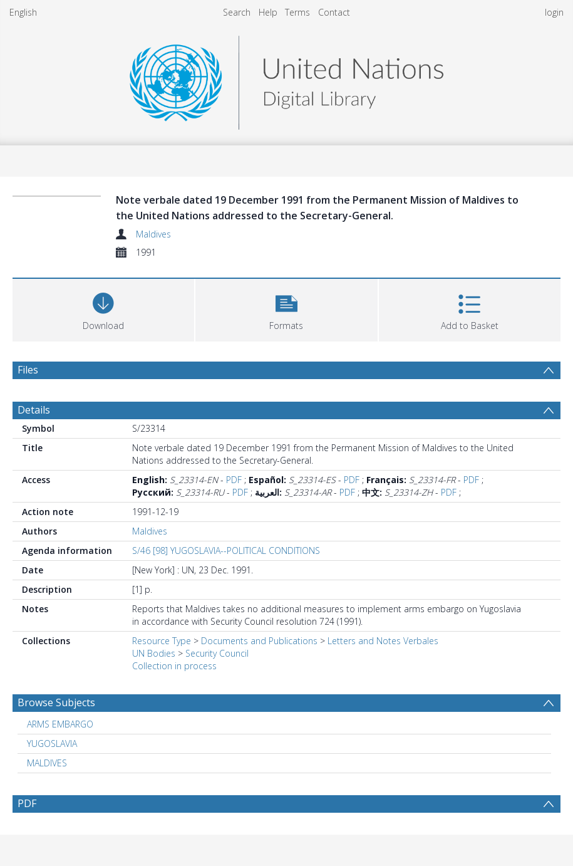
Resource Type (161, 641)
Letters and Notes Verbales (383, 641)
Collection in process (174, 666)
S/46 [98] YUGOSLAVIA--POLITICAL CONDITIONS (226, 550)
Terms (297, 12)
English (23, 12)
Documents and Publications (259, 641)
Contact (334, 12)
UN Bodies (153, 653)
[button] (286, 308)
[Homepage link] (286, 79)
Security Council (217, 653)
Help (268, 12)
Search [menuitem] (236, 12)
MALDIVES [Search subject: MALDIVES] (47, 763)
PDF (234, 480)
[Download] (103, 308)
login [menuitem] (554, 12)
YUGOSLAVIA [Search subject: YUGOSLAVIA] (52, 743)
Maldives (153, 234)
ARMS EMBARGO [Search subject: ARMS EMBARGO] (60, 724)
